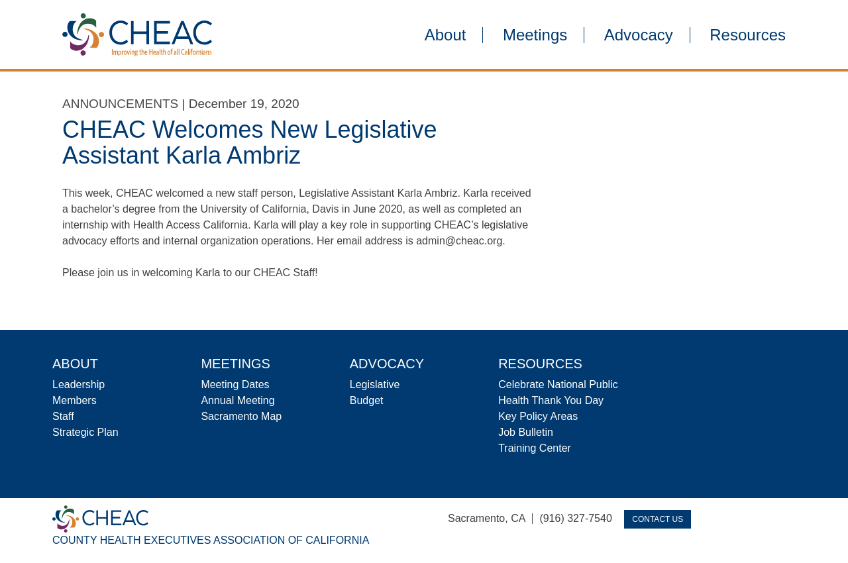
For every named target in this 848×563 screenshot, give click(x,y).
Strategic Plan (85, 432)
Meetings (535, 35)
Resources (748, 35)
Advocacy (638, 35)
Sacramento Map (241, 416)
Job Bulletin (525, 432)
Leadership (78, 384)
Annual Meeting (237, 400)
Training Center (534, 448)
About (445, 35)
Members (74, 400)
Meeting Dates (235, 384)
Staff (63, 416)
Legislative (375, 384)
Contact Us (657, 519)
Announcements (120, 104)
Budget (367, 400)
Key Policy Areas (538, 416)
